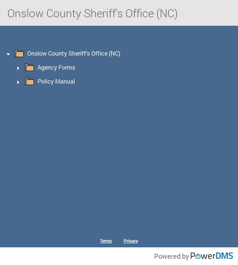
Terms (106, 241)
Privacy (131, 241)
